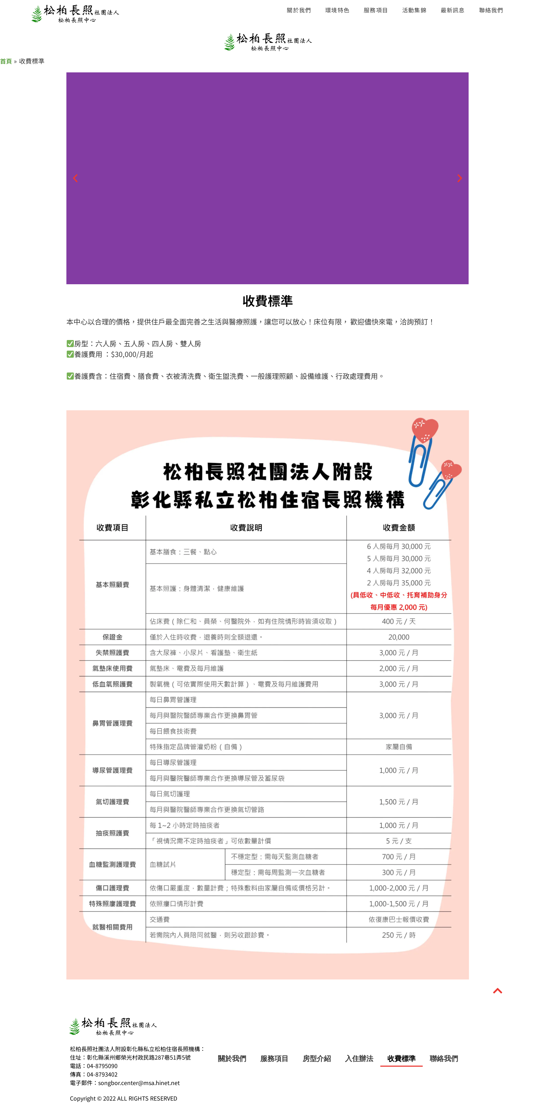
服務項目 (376, 10)
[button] (75, 178)
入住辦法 (359, 1058)
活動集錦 (414, 10)
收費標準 (401, 1058)
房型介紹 (317, 1058)
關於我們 (299, 10)
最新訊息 (453, 10)
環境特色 (337, 10)
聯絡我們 (491, 10)
